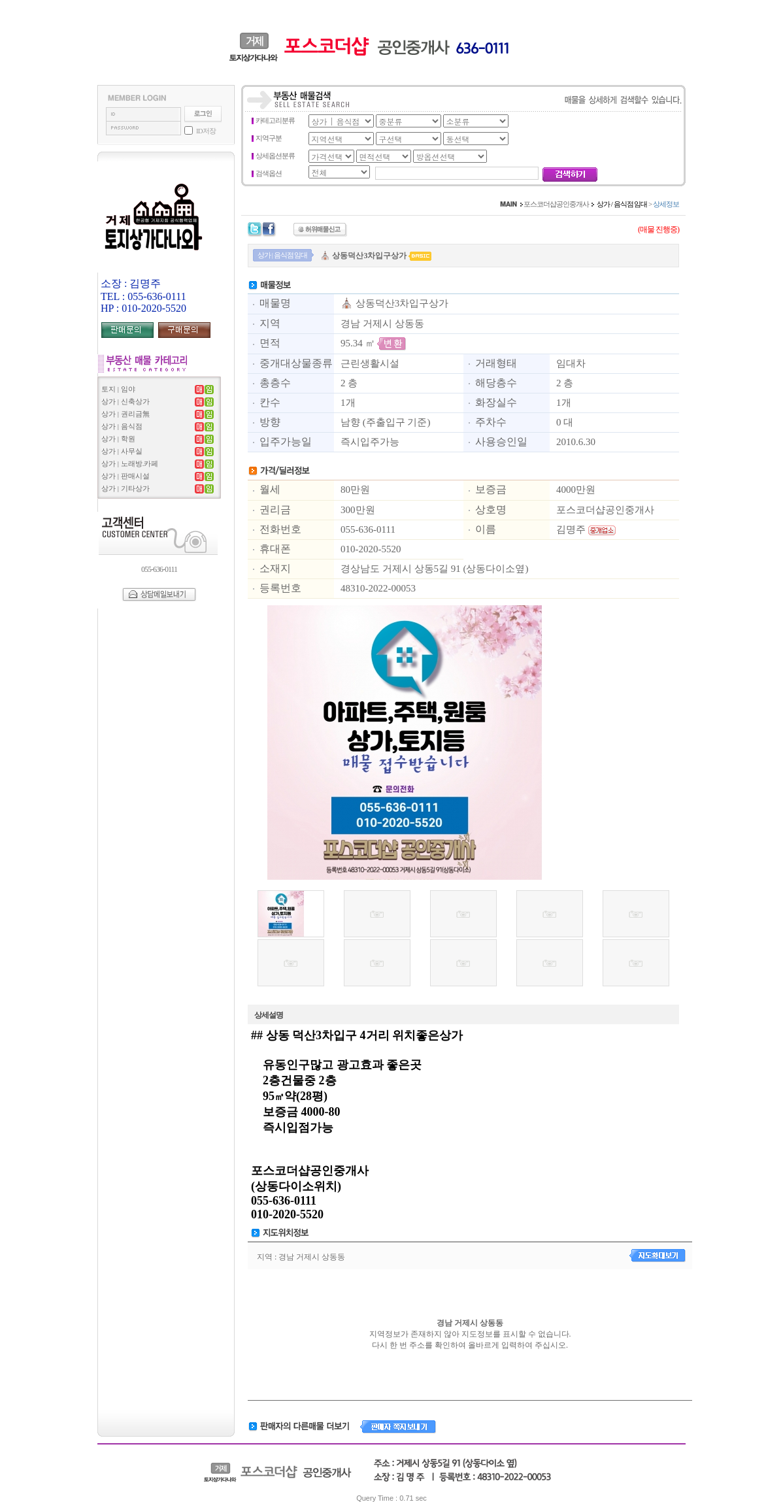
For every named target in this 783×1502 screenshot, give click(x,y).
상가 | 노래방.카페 (129, 463)
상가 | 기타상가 (125, 488)
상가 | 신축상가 (125, 401)
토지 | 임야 (118, 389)
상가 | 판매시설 (125, 476)
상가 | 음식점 (121, 426)
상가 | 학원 (118, 438)
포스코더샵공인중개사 (556, 204)
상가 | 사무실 (121, 451)
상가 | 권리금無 (125, 414)
